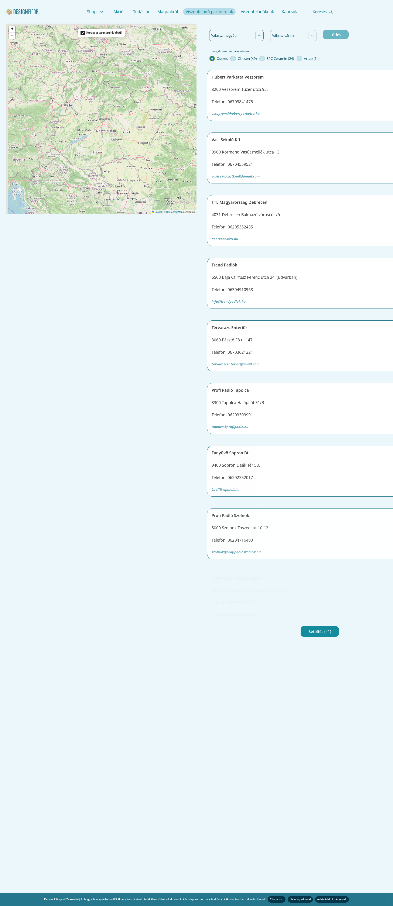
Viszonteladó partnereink (209, 11)
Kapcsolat (291, 11)
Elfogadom (276, 899)
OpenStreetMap (174, 212)
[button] (12, 29)
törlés (336, 34)
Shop (91, 11)
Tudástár (141, 11)
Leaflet (157, 212)
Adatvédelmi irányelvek (332, 899)
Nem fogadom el (300, 899)
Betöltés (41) (319, 631)
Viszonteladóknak (257, 11)
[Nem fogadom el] (388, 899)
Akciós (119, 11)
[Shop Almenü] (102, 11)
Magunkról (167, 11)
